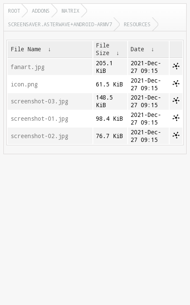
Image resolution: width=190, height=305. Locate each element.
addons (41, 10)
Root (14, 10)
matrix (70, 10)
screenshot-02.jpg (39, 136)
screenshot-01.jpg (39, 118)
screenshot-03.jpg (39, 101)
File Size (102, 49)
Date (137, 49)
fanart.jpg (28, 67)
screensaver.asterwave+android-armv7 (60, 24)
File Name (26, 49)
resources (137, 24)
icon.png (24, 84)
